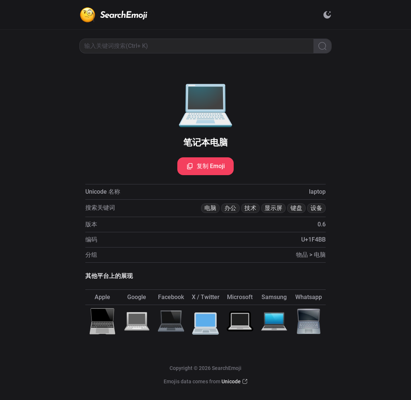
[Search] (322, 46)
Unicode (231, 381)
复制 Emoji (205, 166)
